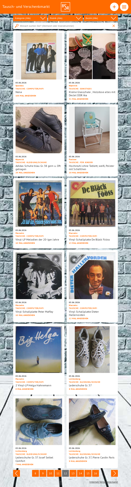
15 (88, 473)
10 (50, 473)
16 (95, 473)
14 (80, 473)
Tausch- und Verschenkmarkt (26, 6)
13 (73, 473)
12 (65, 473)
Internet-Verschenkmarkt (103, 482)
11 (58, 473)
